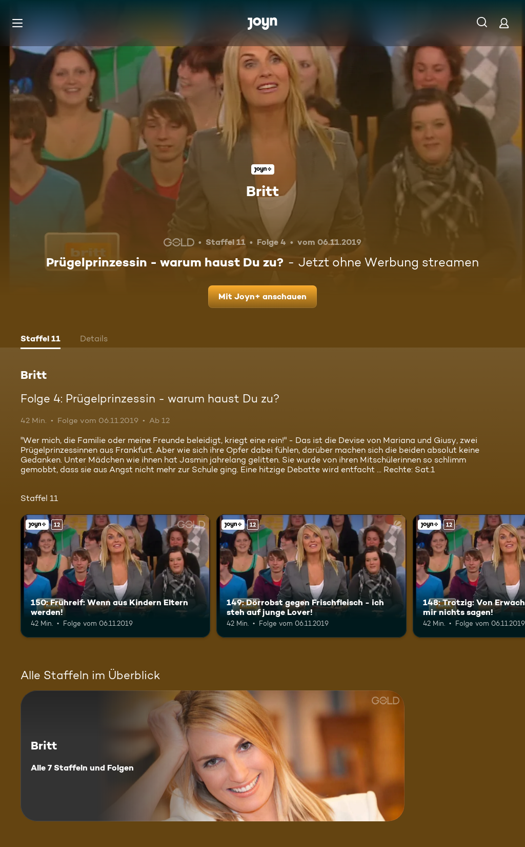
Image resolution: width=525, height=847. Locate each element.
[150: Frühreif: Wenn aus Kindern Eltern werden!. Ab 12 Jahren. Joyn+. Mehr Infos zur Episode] (115, 576)
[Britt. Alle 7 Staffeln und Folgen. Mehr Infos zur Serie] (213, 755)
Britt (262, 191)
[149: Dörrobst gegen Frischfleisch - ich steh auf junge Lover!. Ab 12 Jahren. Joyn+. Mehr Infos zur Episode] (311, 576)
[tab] (40, 340)
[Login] (504, 23)
